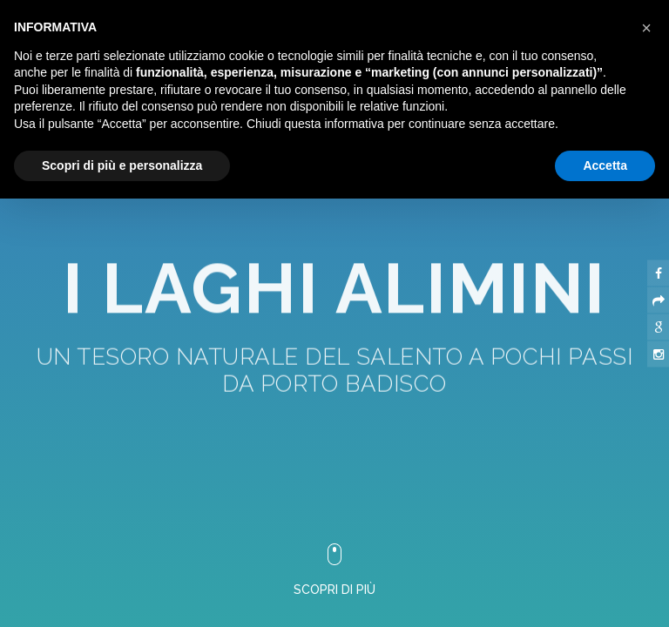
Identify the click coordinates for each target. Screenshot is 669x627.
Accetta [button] (605, 165)
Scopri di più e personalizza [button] (122, 165)
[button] (646, 28)
